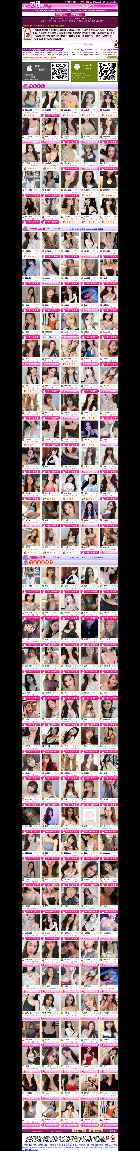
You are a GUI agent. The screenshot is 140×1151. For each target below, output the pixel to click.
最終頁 (100, 229)
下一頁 (88, 229)
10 (84, 229)
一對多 (37, 136)
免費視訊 (37, 110)
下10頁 (94, 229)
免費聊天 (37, 190)
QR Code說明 (112, 58)
